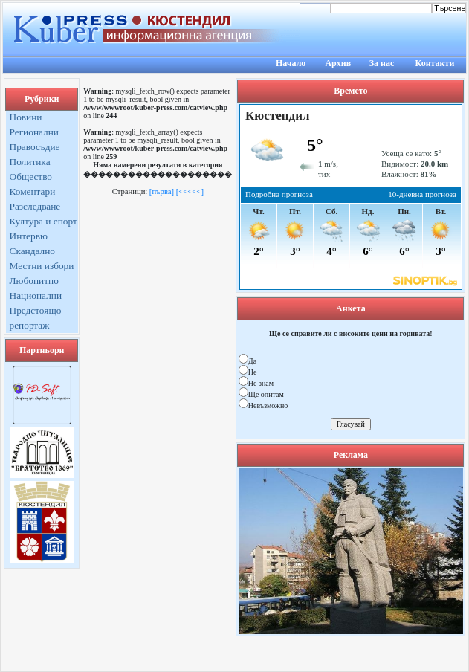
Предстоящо (36, 310)
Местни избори (42, 265)
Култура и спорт (43, 221)
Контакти (435, 63)
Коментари (33, 191)
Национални (36, 295)
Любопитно (34, 280)
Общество (31, 176)
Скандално (32, 250)
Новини (26, 117)
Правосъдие (35, 146)
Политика (30, 161)
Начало (290, 63)
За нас (382, 63)
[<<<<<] (190, 191)
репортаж (30, 325)
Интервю (29, 236)
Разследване (35, 206)
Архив (338, 63)
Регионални (34, 132)
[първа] (161, 191)
